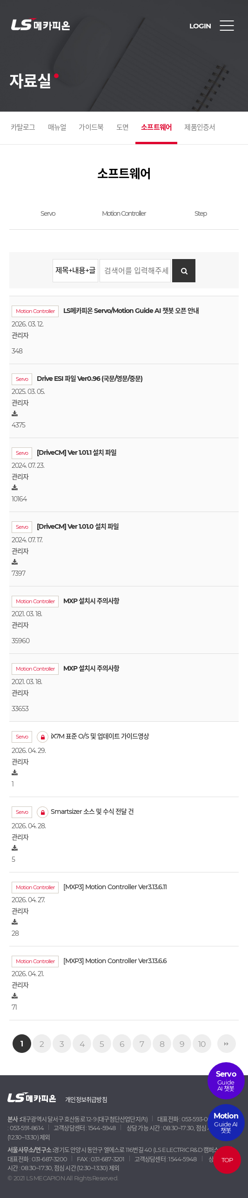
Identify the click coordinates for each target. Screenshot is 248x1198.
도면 (122, 127)
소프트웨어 (156, 127)
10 (201, 1044)
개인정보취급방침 (86, 1099)
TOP (227, 1160)
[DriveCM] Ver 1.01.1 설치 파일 (76, 452)
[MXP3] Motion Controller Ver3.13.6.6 (115, 961)
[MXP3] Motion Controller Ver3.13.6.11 (115, 887)
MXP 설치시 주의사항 (91, 601)
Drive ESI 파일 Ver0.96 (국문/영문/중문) (89, 378)
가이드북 (91, 127)
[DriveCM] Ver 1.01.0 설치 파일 (78, 526)
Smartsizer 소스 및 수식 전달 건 (85, 811)
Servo (47, 213)
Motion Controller (124, 213)
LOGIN (200, 25)
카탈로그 (23, 127)
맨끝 (226, 1043)
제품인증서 (199, 127)
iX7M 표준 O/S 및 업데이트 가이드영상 (93, 736)
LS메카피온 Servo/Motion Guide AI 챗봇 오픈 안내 (131, 310)
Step (200, 213)
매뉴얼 (57, 127)
